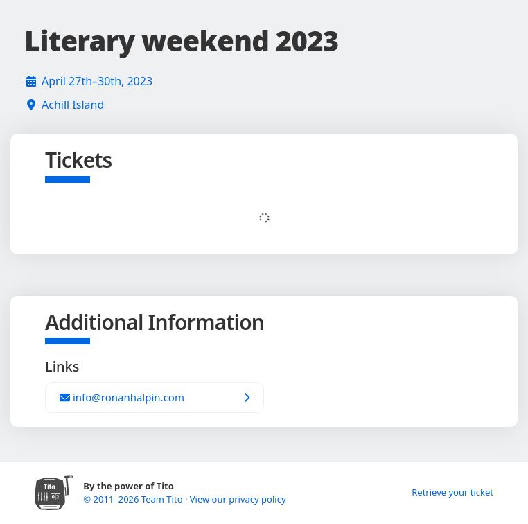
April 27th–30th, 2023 (97, 81)
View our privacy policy (238, 499)
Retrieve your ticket (452, 492)
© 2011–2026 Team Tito (134, 499)
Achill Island (73, 104)
